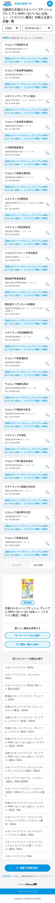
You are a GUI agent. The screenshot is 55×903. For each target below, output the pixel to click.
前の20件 (14, 565)
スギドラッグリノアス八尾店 (20, 96)
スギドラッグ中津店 (15, 435)
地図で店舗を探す (27, 868)
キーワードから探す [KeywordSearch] (27, 635)
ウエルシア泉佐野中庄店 (18, 512)
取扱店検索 (6, 876)
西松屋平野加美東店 (15, 278)
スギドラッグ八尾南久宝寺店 (20, 486)
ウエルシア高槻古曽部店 (18, 173)
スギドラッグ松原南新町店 (19, 332)
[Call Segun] (47, 50)
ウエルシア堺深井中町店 (18, 409)
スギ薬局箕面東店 (14, 147)
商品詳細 (27, 602)
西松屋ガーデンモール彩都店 (20, 304)
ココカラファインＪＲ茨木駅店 (21, 253)
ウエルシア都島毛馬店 (16, 384)
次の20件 (41, 565)
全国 (16, 876)
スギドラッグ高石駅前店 (18, 227)
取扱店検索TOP (23, 3)
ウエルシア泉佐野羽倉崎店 (19, 70)
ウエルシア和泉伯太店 (16, 538)
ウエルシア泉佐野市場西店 (19, 122)
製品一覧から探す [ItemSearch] (27, 644)
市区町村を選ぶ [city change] (37, 28)
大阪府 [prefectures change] (11, 28)
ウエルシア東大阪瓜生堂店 (19, 461)
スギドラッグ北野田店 (16, 199)
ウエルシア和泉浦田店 (16, 358)
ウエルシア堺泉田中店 (16, 45)
